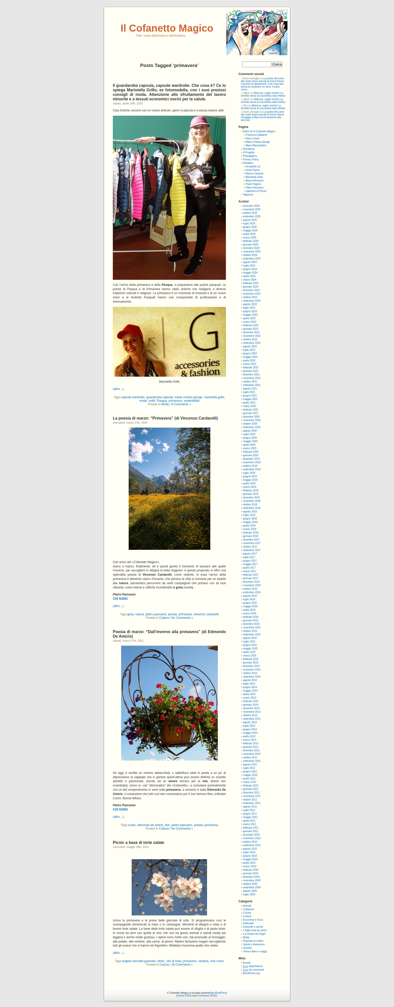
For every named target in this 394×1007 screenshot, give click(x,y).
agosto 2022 (250, 346)
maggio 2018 (250, 522)
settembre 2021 (252, 385)
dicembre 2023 (251, 290)
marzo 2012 (249, 782)
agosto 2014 (250, 680)
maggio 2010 (250, 859)
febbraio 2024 (250, 283)
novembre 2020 (252, 420)
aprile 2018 (249, 525)
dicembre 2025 (251, 206)
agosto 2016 (250, 595)
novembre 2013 (252, 711)
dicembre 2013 (251, 708)
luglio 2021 (249, 392)
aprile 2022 (249, 360)
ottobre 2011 (250, 799)
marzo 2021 (249, 406)
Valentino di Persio (255, 191)
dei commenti (253, 969)
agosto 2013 (250, 722)
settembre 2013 (252, 718)
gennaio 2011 (250, 831)
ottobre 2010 (250, 841)
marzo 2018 (249, 529)
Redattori (248, 163)
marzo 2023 (249, 321)
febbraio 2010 (250, 869)
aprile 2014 (249, 694)
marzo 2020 (249, 448)
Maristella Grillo (254, 177)
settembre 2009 (252, 887)
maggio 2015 (250, 648)
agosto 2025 (250, 220)
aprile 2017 (249, 567)
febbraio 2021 (250, 409)
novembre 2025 (252, 209)
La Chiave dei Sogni (254, 933)
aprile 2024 (249, 276)
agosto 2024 (250, 262)
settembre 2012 (252, 761)
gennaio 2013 (250, 747)
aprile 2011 (249, 820)
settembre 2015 (252, 634)
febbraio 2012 (250, 785)
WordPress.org (251, 973)
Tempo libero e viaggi (255, 951)
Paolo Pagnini (253, 184)
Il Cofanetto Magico (167, 28)
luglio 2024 (249, 265)
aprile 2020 (249, 444)
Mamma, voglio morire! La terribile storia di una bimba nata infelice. (263, 94)
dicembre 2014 (251, 666)
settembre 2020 (252, 427)
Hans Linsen (252, 138)
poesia (172, 614)
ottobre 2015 (250, 631)
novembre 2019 (252, 462)
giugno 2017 (250, 560)
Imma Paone (252, 170)
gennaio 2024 (250, 286)
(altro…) (118, 389)
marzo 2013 (249, 740)
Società (247, 948)
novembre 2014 (252, 669)
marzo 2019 (249, 487)
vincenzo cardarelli (206, 614)
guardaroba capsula (159, 397)
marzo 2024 (249, 279)
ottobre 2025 (250, 213)
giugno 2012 (250, 771)
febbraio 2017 (250, 574)
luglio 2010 (249, 852)
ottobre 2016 (250, 588)
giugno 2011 (250, 813)
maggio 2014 (250, 690)
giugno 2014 (250, 687)
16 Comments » (182, 964)
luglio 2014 (249, 683)
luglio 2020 (249, 434)
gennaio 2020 (250, 455)
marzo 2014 (249, 697)
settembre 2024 (252, 258)
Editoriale (248, 923)
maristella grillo (214, 397)
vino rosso (217, 961)
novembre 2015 (252, 627)
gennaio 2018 (250, 536)
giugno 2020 (250, 437)
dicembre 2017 (251, 539)
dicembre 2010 (251, 834)
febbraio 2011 (250, 827)
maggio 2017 (250, 564)
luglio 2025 (249, 223)
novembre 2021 (252, 378)
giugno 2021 (250, 395)
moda (143, 400)
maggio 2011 (250, 817)
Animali (247, 905)
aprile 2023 (249, 318)
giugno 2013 (250, 729)
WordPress (221, 992)
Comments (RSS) (207, 995)
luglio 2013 (249, 725)
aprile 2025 (249, 234)
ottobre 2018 (250, 504)
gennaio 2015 (250, 662)
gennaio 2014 (250, 704)
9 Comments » (181, 404)
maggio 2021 (250, 399)
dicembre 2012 (251, 750)
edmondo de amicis (150, 825)
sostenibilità (192, 400)
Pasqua (162, 400)
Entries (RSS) (184, 995)
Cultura (164, 618)
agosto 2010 (250, 848)
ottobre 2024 (250, 255)
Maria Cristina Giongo (257, 142)
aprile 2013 (249, 736)
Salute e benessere (254, 944)
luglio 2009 (249, 894)
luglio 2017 (249, 557)
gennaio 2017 (250, 578)
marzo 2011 (249, 824)
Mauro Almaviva (254, 180)
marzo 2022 (249, 364)
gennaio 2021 (250, 413)
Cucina (164, 964)
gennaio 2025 (250, 244)
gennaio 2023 (250, 328)
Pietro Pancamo (254, 187)
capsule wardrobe (133, 397)
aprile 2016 (249, 610)
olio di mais (173, 961)
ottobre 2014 (250, 673)
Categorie (248, 909)
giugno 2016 (250, 602)
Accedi (247, 962)
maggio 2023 (250, 314)
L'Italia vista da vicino (255, 930)
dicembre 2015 (251, 624)
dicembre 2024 (251, 248)
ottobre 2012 (250, 757)
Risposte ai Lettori (253, 940)
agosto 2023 (250, 304)
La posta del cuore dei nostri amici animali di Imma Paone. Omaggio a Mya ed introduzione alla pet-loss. (263, 115)
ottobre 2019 (250, 465)
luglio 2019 (249, 473)
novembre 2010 (252, 838)
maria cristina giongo (189, 397)
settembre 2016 (252, 592)
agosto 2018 (250, 511)
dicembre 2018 (251, 497)
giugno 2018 (250, 518)
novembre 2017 (252, 543)
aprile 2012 (249, 778)
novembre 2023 (252, 293)
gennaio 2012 (250, 789)
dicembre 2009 (251, 877)
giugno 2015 (250, 645)
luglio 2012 (249, 768)
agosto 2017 (250, 553)
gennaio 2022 (250, 371)
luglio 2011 (249, 810)
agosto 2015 (250, 638)
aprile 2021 (249, 402)
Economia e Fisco (253, 919)
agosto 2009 (250, 891)
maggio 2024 (250, 272)
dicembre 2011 (251, 792)
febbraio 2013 (250, 743)
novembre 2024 (252, 251)
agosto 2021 (250, 388)
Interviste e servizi (253, 926)
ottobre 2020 (250, 423)
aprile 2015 (249, 652)
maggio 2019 (250, 480)
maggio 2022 (250, 357)
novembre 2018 (252, 501)
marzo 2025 (249, 237)
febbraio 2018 (250, 532)
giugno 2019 (250, 476)
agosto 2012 (250, 764)
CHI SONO (120, 598)
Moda (165, 404)
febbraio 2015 (250, 659)
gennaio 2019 (250, 494)
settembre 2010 (252, 845)
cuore (131, 825)
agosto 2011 (250, 806)
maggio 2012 (250, 775)
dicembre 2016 (251, 581)
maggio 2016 (250, 606)
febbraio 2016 (250, 617)
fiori (167, 825)
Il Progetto (249, 152)
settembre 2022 (252, 343)
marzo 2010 (249, 866)
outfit (152, 400)
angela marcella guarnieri (139, 961)
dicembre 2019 (251, 458)
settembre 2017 (252, 550)
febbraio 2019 (250, 490)
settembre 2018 (252, 508)
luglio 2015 (249, 641)
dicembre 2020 (251, 416)
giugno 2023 (250, 311)
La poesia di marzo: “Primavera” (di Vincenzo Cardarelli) (165, 418)
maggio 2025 (250, 230)
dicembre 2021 (251, 374)
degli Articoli (252, 966)
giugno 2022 (250, 353)
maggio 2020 (250, 441)
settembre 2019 (252, 469)
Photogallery (250, 156)
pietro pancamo (155, 614)
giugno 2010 (250, 855)
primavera (175, 400)
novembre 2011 (252, 796)
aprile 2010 (249, 862)
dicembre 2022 (251, 332)
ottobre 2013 (250, 715)
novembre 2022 (252, 335)
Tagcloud (248, 194)
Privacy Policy (251, 159)
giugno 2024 (250, 269)
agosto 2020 (250, 430)
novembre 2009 (252, 880)
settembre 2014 (252, 676)
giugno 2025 (250, 227)
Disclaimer (249, 149)
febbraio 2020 (250, 451)
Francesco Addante (256, 134)
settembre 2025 (252, 216)
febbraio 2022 (250, 367)
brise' (161, 961)
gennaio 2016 (250, 620)
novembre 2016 (252, 585)
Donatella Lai (252, 166)
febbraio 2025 (250, 241)
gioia (130, 614)
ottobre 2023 (250, 297)
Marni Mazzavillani (255, 145)
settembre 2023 (252, 300)
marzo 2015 (249, 655)
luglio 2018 (249, 515)
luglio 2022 (249, 350)
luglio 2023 (249, 307)
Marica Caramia (254, 173)
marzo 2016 (249, 613)
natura (139, 614)
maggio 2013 (250, 732)
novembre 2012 (252, 754)
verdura (203, 961)
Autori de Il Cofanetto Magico (259, 131)
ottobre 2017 (250, 546)
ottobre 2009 (250, 884)
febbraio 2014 (250, 701)
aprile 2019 (249, 483)
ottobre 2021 (250, 381)
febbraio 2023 (250, 325)
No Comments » (182, 618)
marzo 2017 (249, 571)
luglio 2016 (249, 599)
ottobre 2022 (250, 339)
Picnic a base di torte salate (138, 842)
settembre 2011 (252, 803)
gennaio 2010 (250, 873)
